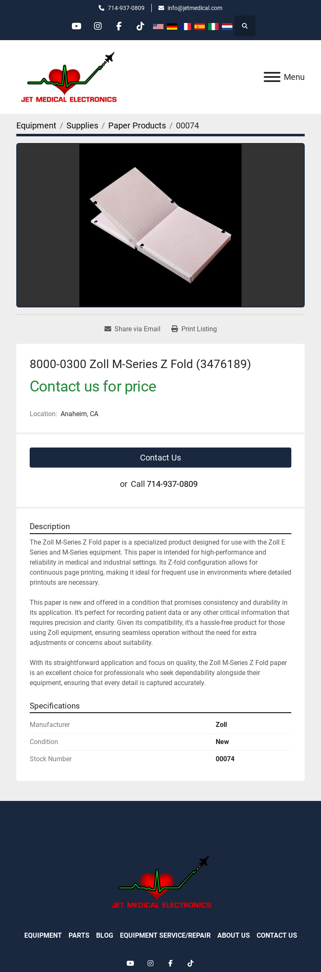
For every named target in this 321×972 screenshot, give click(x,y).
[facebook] (119, 25)
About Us (233, 935)
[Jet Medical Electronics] (160, 881)
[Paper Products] (137, 125)
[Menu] (272, 77)
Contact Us (160, 458)
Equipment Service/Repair (165, 935)
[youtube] (76, 25)
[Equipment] (36, 125)
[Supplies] (82, 125)
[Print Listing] (194, 329)
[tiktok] (140, 25)
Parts (79, 935)
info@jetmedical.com (195, 8)
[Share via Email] (132, 329)
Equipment (43, 935)
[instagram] (97, 25)
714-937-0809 (126, 8)
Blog (104, 935)
